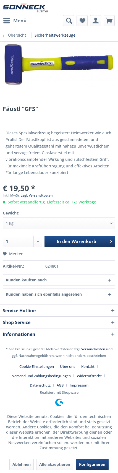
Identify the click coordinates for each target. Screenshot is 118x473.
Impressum (79, 385)
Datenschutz (40, 385)
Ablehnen (21, 464)
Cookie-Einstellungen (36, 366)
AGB (60, 385)
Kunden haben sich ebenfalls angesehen (44, 294)
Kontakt (88, 366)
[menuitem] (14, 20)
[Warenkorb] (109, 20)
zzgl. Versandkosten (37, 195)
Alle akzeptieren (54, 464)
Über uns (67, 366)
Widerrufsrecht (89, 375)
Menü (15, 20)
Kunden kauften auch (26, 279)
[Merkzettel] (82, 20)
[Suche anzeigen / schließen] (68, 20)
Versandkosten (93, 349)
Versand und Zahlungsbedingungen (41, 375)
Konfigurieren (92, 464)
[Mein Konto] (95, 20)
